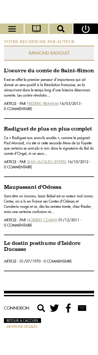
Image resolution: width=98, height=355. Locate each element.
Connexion (16, 308)
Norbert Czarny (42, 220)
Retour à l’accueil (22, 320)
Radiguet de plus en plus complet (48, 129)
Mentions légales (21, 326)
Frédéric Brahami (43, 103)
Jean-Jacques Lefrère (46, 161)
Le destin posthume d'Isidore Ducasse (42, 246)
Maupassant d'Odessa (32, 187)
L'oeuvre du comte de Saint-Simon (49, 71)
